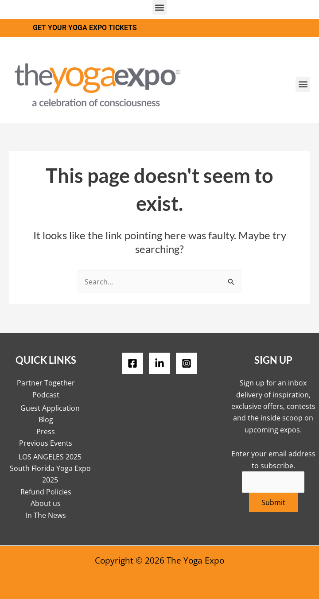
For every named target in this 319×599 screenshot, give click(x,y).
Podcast (45, 395)
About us (46, 503)
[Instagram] (186, 363)
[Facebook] (132, 363)
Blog (46, 419)
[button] (159, 7)
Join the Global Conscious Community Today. (216, 27)
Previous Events (45, 443)
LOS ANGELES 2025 (50, 457)
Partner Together (46, 383)
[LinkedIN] (159, 363)
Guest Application (50, 408)
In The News (46, 515)
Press (45, 431)
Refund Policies (45, 492)
